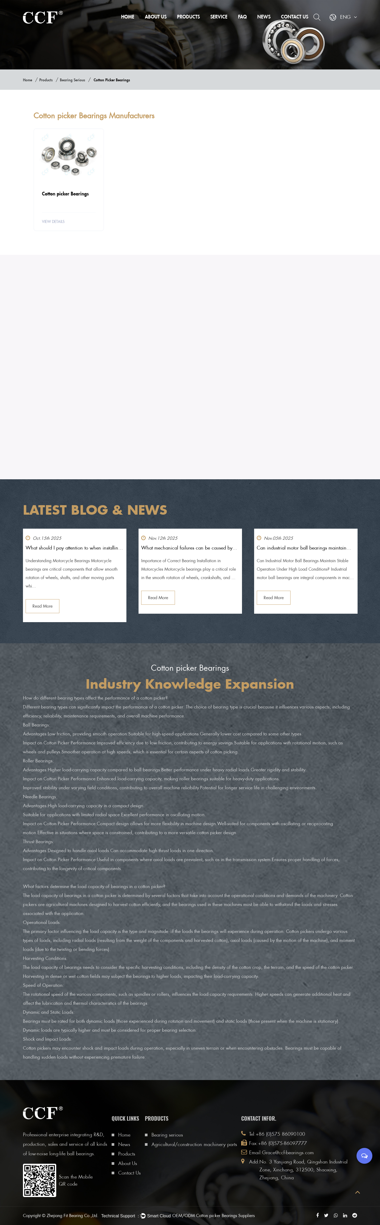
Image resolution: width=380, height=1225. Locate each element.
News (263, 16)
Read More (42, 606)
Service (218, 16)
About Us (156, 16)
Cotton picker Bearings (65, 194)
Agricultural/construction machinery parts (194, 1144)
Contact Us (294, 16)
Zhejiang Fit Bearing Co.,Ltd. (72, 1215)
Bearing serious (72, 79)
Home (127, 16)
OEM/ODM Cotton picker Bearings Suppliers (213, 1215)
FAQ (242, 16)
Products (188, 16)
